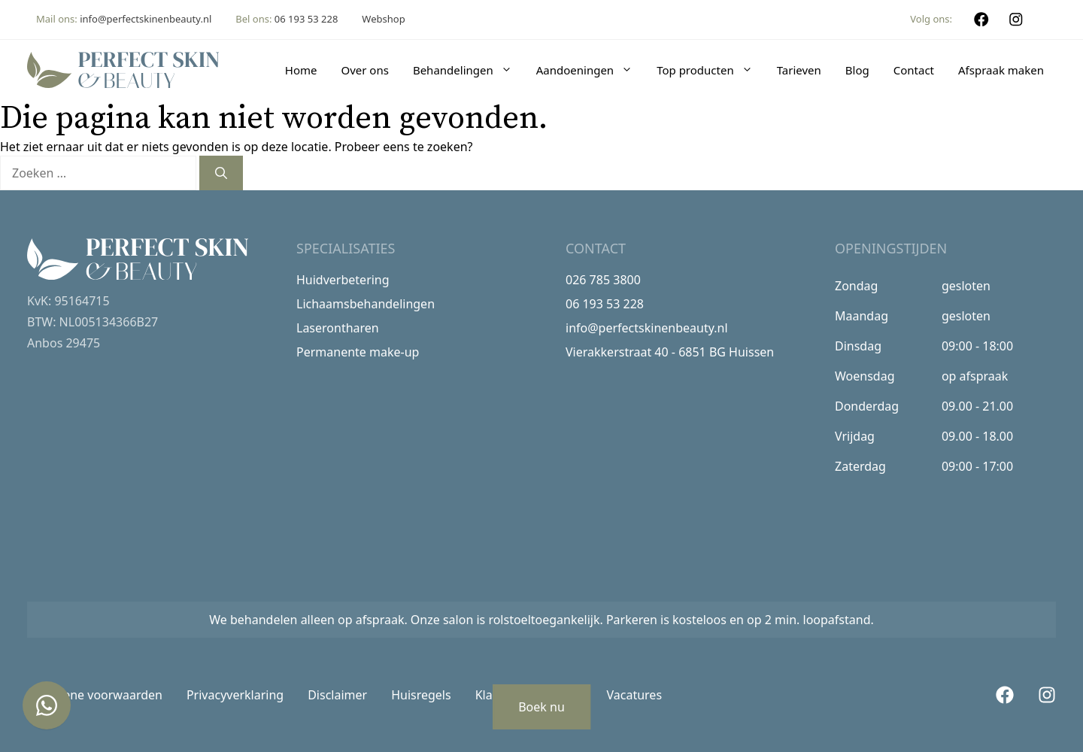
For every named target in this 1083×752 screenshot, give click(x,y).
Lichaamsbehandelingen (365, 304)
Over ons (364, 69)
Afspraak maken (1001, 69)
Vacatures (635, 695)
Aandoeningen (590, 70)
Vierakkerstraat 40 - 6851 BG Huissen (670, 352)
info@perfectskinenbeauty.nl (145, 19)
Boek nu (541, 707)
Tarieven (799, 69)
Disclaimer (337, 695)
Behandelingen (468, 70)
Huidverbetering (343, 279)
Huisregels (421, 695)
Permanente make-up (357, 352)
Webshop (383, 19)
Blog (857, 69)
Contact (913, 69)
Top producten (711, 70)
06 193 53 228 (306, 19)
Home (301, 69)
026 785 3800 (603, 279)
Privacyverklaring (235, 695)
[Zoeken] (221, 173)
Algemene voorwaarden (94, 695)
